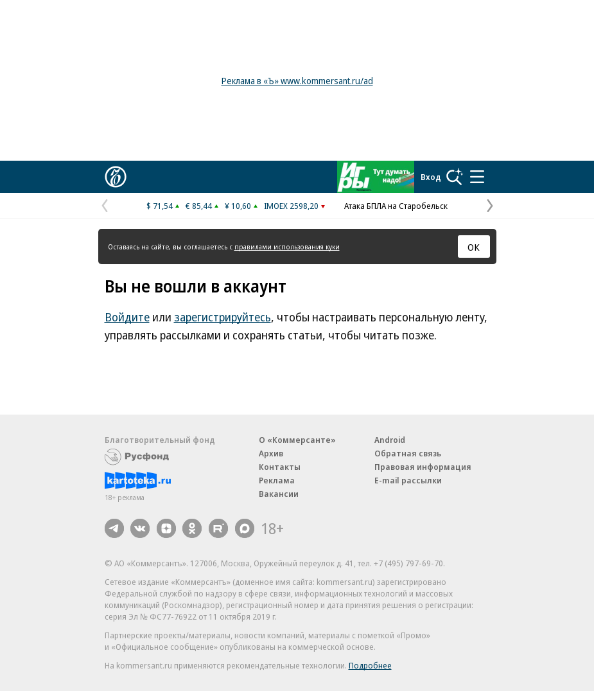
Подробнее (370, 665)
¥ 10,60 (238, 205)
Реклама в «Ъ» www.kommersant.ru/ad (297, 81)
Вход (431, 177)
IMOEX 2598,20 (291, 205)
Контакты (280, 466)
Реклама (277, 480)
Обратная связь (407, 453)
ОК (473, 246)
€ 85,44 (199, 205)
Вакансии (279, 493)
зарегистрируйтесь (222, 317)
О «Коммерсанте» (297, 439)
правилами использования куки (287, 246)
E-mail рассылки (408, 480)
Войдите (127, 317)
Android (389, 439)
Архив (271, 453)
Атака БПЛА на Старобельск (396, 205)
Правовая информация (422, 466)
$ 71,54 (159, 205)
